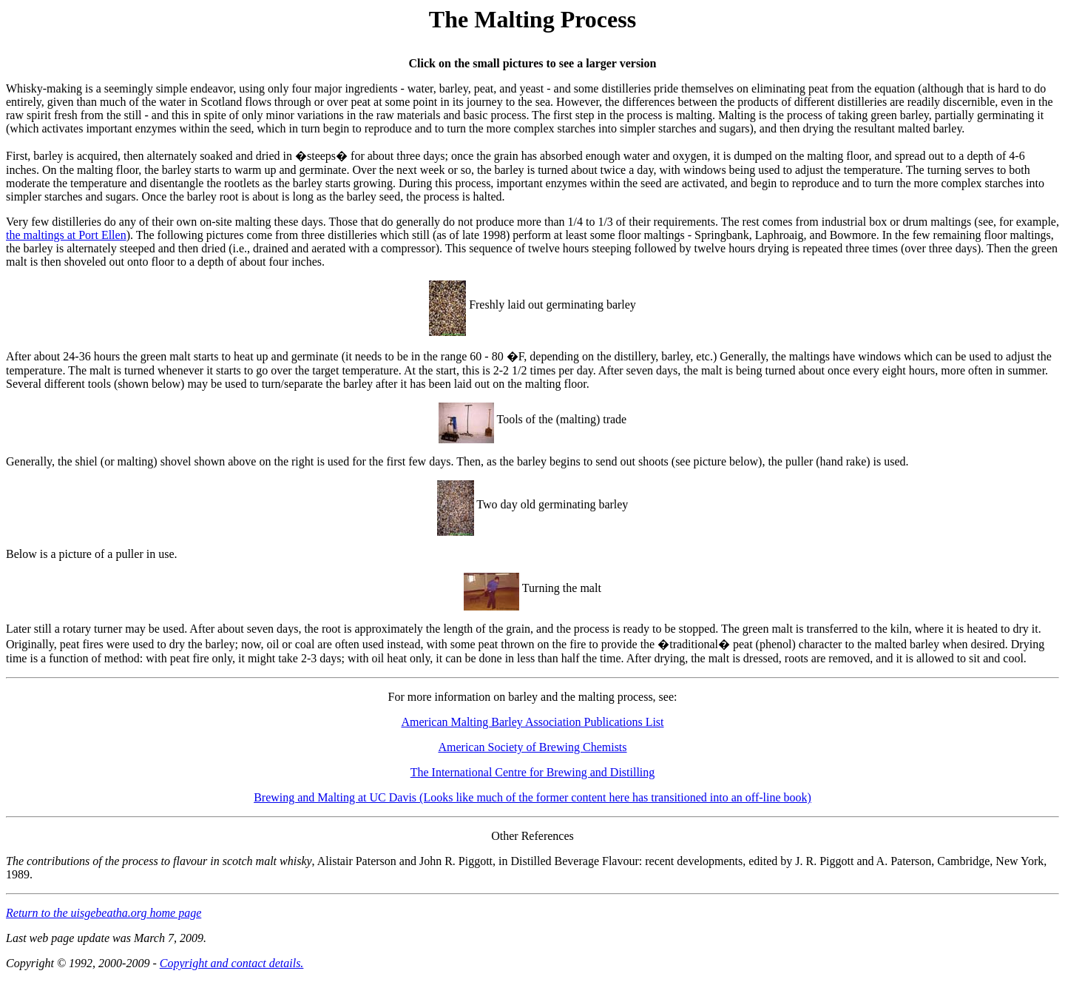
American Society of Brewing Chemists (532, 747)
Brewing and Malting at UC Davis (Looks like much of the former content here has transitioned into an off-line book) (532, 797)
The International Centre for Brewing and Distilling (532, 772)
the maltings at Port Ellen (66, 235)
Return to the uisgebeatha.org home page (103, 913)
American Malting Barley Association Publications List (532, 722)
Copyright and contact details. (232, 963)
